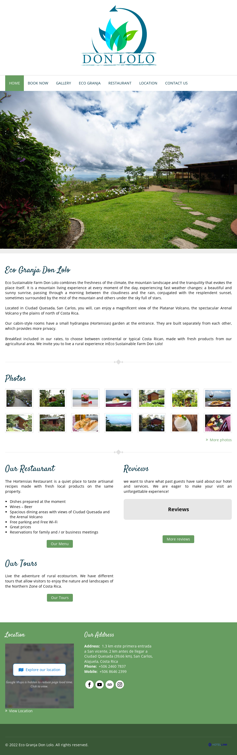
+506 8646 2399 (113, 671)
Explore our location (39, 669)
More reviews (178, 539)
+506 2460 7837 (112, 666)
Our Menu (60, 543)
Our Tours (60, 597)
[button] (124, 525)
